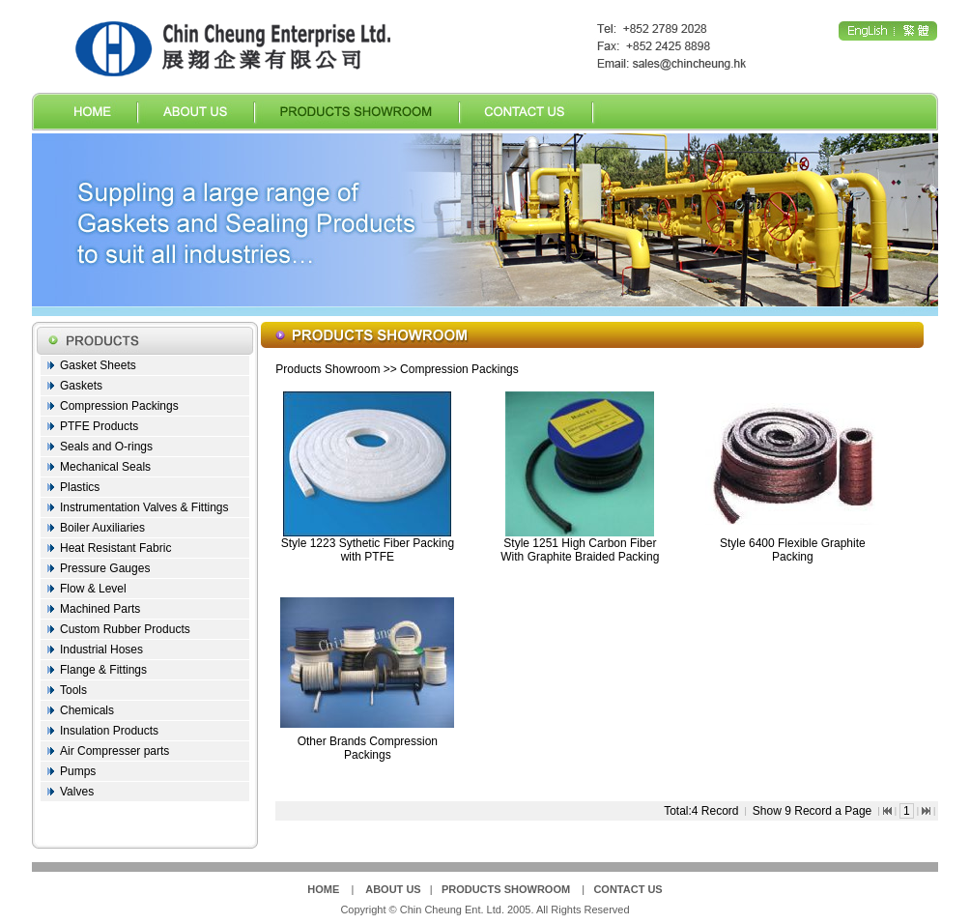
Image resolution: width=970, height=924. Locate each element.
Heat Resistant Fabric (115, 548)
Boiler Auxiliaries (102, 527)
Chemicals (87, 710)
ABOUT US (392, 889)
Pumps (78, 771)
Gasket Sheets (98, 365)
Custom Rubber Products (125, 629)
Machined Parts (100, 609)
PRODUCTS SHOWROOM (506, 889)
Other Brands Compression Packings (368, 748)
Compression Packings (119, 406)
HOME (323, 889)
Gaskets (81, 385)
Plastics (80, 487)
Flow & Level (93, 588)
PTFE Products (99, 426)
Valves (77, 791)
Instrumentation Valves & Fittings (144, 507)
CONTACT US (627, 889)
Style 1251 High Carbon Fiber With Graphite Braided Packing (579, 549)
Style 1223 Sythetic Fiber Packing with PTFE (367, 549)
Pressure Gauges (105, 568)
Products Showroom (327, 369)
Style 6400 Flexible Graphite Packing (793, 549)
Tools (73, 690)
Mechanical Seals (105, 467)
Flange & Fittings (103, 670)
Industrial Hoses (101, 649)
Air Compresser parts (114, 751)
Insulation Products (109, 730)
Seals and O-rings (106, 446)
